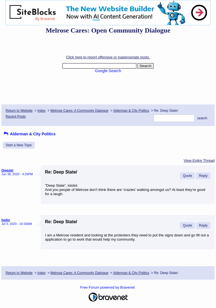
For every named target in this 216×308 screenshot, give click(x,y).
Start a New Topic (19, 145)
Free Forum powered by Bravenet (108, 287)
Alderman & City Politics (131, 111)
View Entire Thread (199, 160)
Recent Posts (16, 116)
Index (41, 111)
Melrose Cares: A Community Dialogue (79, 111)
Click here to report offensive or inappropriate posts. (108, 57)
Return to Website (19, 111)
